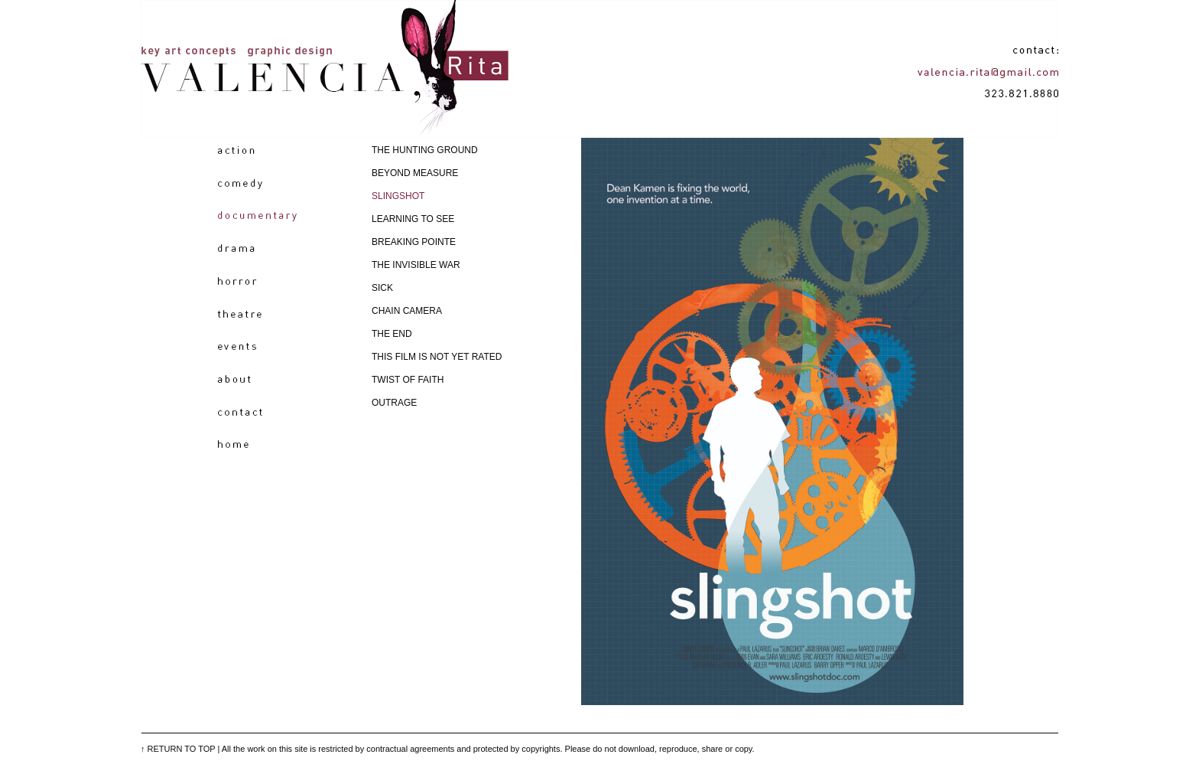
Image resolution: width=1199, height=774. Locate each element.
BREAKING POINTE (414, 242)
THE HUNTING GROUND (425, 150)
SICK (382, 287)
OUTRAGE (394, 402)
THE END (392, 333)
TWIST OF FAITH (408, 379)
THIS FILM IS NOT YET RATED (437, 356)
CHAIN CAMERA (407, 310)
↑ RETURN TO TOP (178, 748)
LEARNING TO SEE (413, 219)
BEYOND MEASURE (415, 173)
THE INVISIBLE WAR (416, 265)
